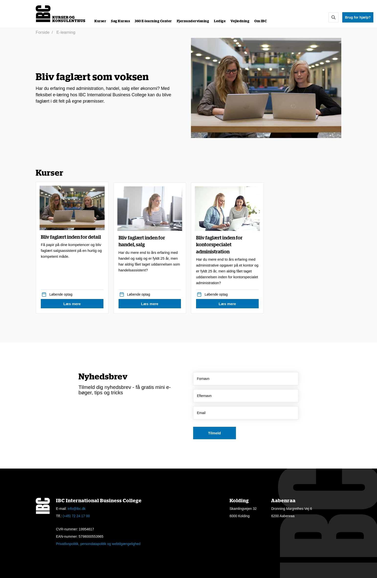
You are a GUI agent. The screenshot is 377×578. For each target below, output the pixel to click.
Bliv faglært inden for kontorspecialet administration (227, 260)
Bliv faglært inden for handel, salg (150, 254)
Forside (43, 32)
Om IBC (260, 21)
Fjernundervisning (193, 21)
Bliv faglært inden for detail (72, 247)
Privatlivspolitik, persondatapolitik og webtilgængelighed (98, 544)
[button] (333, 17)
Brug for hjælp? (358, 17)
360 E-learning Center (153, 21)
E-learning (66, 32)
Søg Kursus (120, 21)
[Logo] (61, 13)
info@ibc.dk (76, 509)
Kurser (100, 21)
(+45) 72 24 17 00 (76, 516)
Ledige (220, 21)
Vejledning (240, 21)
